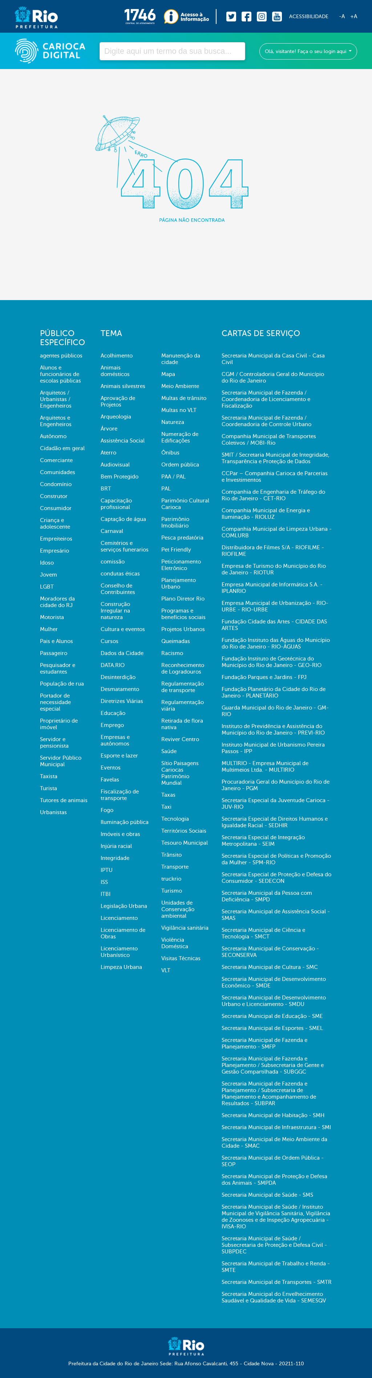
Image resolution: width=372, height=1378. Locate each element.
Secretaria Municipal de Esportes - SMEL (272, 1028)
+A (353, 16)
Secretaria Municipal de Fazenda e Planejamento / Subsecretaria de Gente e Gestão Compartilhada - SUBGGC (273, 1065)
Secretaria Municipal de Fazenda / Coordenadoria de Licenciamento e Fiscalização (266, 399)
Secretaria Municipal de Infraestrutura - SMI (276, 1127)
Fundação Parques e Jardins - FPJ (264, 677)
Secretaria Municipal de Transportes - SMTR (277, 1282)
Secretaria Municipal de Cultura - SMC (270, 967)
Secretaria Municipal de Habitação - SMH (273, 1115)
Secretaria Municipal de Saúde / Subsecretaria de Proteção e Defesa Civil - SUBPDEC (274, 1245)
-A (342, 16)
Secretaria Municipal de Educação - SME (272, 1016)
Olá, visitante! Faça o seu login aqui (306, 51)
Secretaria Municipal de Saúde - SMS (267, 1195)
